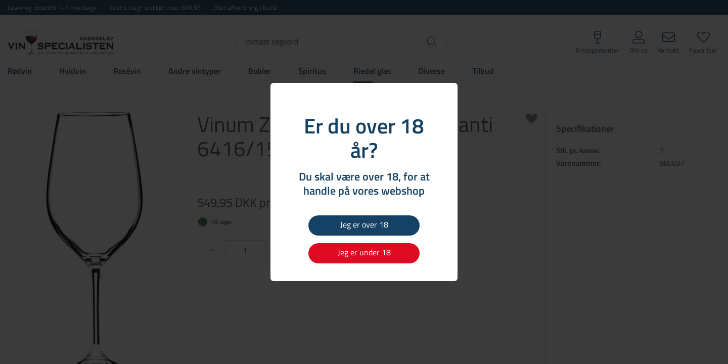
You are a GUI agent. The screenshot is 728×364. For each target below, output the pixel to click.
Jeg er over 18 (364, 224)
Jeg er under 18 (364, 252)
